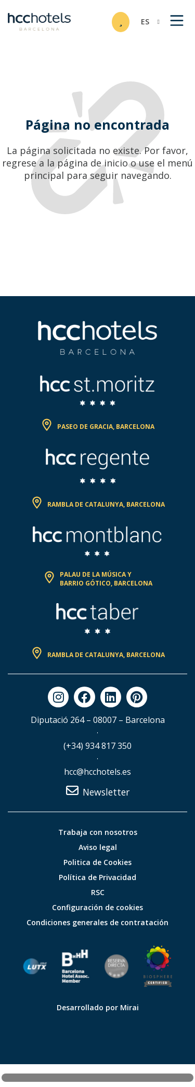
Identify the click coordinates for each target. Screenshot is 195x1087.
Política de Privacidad (97, 877)
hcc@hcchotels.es (97, 771)
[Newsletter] (72, 790)
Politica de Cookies (97, 862)
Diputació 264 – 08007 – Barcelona (98, 720)
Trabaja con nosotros (97, 832)
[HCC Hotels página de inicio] (39, 21)
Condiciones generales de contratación (97, 922)
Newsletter (106, 792)
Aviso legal (98, 847)
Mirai (129, 1007)
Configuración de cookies (97, 907)
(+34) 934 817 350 (97, 745)
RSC (98, 892)
